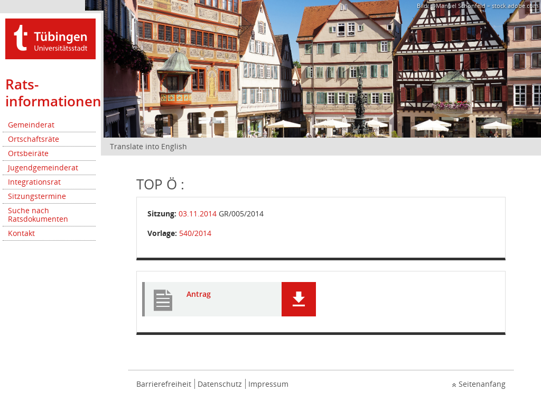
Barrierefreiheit (163, 384)
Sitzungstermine (37, 196)
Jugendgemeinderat (43, 167)
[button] (299, 299)
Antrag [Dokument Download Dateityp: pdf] (198, 294)
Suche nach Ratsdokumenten (38, 214)
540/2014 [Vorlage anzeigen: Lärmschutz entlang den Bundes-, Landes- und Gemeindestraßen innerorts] (195, 233)
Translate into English (148, 146)
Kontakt (21, 233)
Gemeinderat (31, 125)
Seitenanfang (482, 384)
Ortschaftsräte (33, 139)
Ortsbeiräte (28, 153)
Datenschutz (220, 384)
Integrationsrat (34, 182)
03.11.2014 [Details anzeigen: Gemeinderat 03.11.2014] (198, 213)
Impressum (268, 384)
